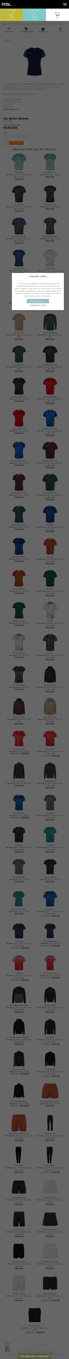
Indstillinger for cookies (38, 305)
